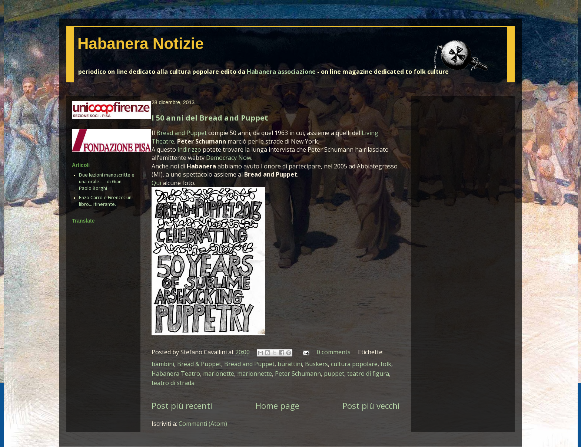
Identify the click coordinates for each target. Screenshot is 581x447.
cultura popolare (354, 364)
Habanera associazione (281, 72)
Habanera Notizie (140, 43)
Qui (156, 183)
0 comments (334, 352)
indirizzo (189, 149)
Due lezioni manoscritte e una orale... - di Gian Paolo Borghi (107, 181)
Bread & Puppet (199, 364)
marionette (218, 373)
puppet (334, 373)
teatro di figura (368, 373)
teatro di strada (173, 383)
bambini (163, 364)
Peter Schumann (298, 373)
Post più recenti (182, 405)
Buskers (316, 364)
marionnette (254, 373)
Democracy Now (228, 158)
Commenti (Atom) (203, 424)
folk (386, 364)
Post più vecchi (371, 405)
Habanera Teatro (176, 373)
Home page (277, 405)
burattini (290, 364)
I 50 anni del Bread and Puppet (210, 118)
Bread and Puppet (181, 133)
